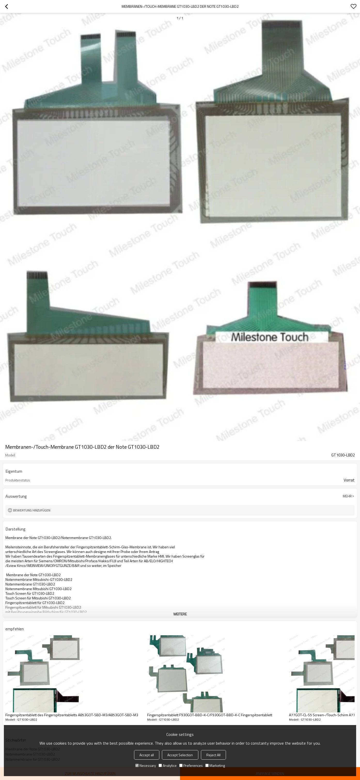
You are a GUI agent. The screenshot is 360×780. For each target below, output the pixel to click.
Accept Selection (180, 755)
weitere (180, 614)
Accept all (146, 755)
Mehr (347, 496)
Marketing (215, 765)
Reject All (213, 755)
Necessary (145, 765)
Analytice (168, 765)
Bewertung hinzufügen (31, 510)
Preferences (191, 765)
